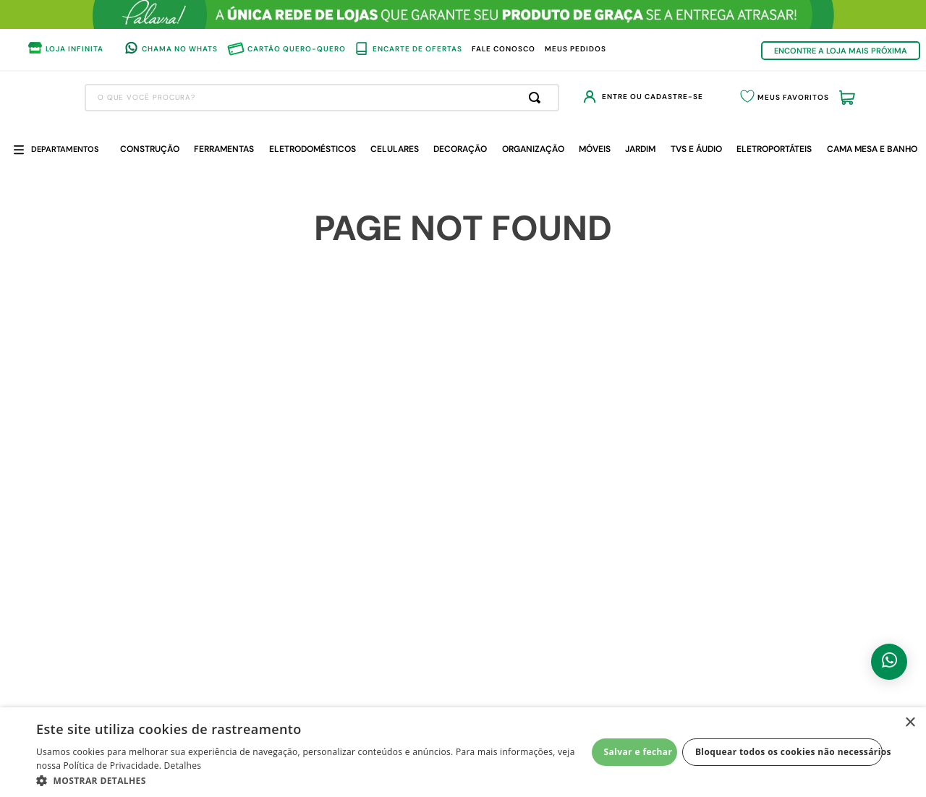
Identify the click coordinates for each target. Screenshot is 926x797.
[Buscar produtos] (484, 97)
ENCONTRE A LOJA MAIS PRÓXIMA (840, 51)
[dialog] (463, 752)
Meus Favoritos (775, 97)
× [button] (909, 722)
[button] (311, 779)
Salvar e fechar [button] (638, 752)
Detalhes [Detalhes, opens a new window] (183, 765)
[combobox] (268, 97)
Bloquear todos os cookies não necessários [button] (789, 752)
